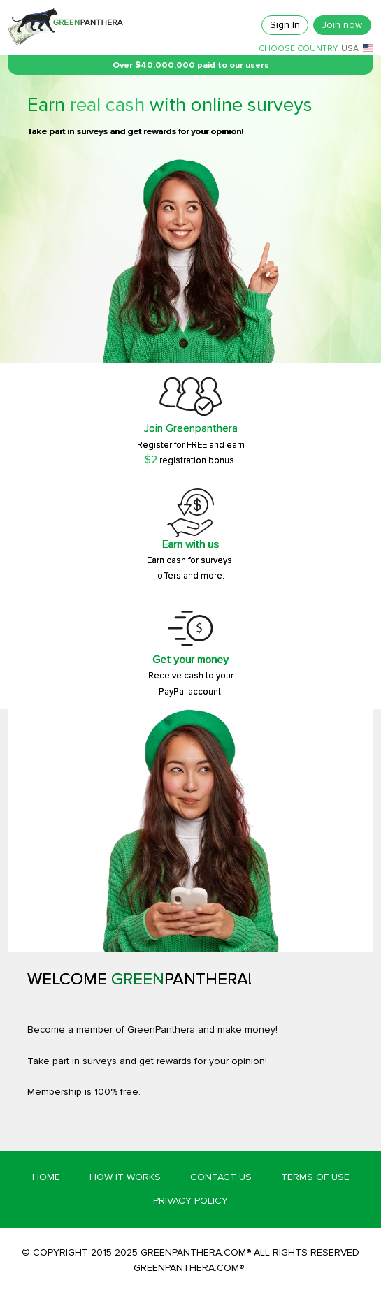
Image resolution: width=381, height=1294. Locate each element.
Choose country (298, 49)
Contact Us (221, 1177)
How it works (125, 1177)
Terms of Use (315, 1177)
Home (46, 1177)
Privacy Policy (190, 1201)
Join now (342, 25)
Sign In (285, 25)
